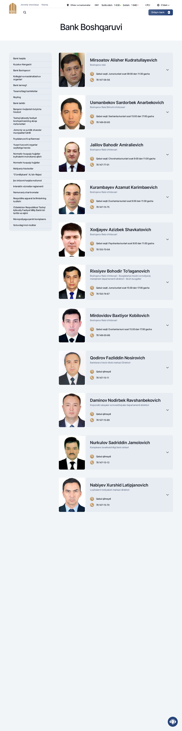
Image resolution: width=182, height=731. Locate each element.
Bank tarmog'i (20, 85)
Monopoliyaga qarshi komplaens (29, 219)
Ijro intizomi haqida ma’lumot (27, 180)
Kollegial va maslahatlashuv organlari (27, 78)
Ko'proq (45, 4)
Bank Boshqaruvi (21, 70)
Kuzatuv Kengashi (22, 64)
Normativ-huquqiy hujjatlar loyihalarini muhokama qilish (27, 155)
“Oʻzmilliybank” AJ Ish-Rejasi (27, 174)
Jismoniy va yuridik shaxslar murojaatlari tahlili (27, 131)
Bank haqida (19, 58)
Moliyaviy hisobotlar (23, 168)
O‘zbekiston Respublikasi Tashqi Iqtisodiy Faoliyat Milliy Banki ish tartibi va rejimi (29, 210)
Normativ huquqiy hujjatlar (26, 162)
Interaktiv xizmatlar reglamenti (28, 186)
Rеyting (17, 97)
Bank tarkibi (19, 103)
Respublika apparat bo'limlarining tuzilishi (29, 200)
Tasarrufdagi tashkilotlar (25, 91)
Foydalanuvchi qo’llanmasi (26, 138)
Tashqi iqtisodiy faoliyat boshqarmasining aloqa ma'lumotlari (25, 121)
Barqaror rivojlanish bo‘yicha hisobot (27, 111)
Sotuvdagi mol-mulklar (24, 225)
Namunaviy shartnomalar (26, 192)
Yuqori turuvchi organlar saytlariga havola (25, 146)
